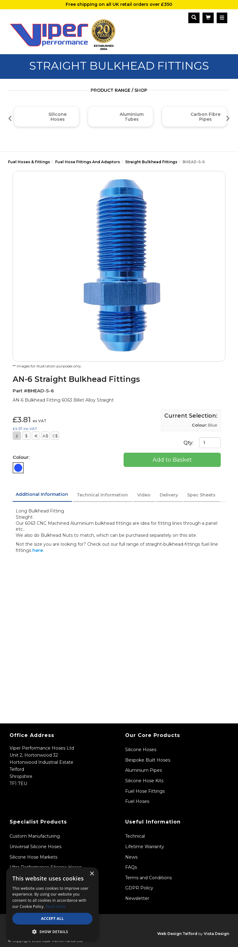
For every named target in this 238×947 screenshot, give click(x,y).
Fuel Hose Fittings (145, 791)
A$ (45, 435)
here (37, 550)
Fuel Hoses (137, 801)
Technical (135, 836)
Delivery (169, 495)
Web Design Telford (177, 933)
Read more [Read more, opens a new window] (55, 906)
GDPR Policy (139, 888)
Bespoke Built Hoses (147, 760)
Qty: (202, 442)
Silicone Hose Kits (144, 780)
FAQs (131, 867)
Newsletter (137, 898)
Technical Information (102, 495)
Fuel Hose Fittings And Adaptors (87, 162)
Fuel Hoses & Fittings (29, 162)
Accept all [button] (52, 918)
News (131, 857)
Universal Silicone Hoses (35, 846)
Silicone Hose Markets (33, 857)
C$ (55, 435)
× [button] (91, 874)
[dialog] (52, 904)
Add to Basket (172, 459)
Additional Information (42, 494)
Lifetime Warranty (144, 846)
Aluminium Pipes (143, 770)
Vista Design (216, 933)
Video (143, 495)
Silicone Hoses (140, 749)
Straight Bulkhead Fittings (151, 162)
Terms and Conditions (148, 877)
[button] (52, 932)
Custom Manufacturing (35, 836)
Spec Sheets (201, 495)
